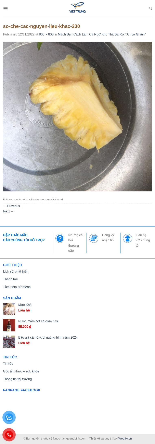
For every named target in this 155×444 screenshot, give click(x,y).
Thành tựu (10, 279)
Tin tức (8, 363)
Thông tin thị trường (17, 379)
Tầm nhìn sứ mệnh (17, 287)
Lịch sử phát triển (15, 271)
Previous (11, 206)
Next (8, 211)
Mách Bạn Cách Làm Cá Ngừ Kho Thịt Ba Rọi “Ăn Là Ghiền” (102, 34)
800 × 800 (46, 34)
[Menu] (5, 8)
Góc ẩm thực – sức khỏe (21, 371)
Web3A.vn (125, 438)
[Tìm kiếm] (150, 8)
